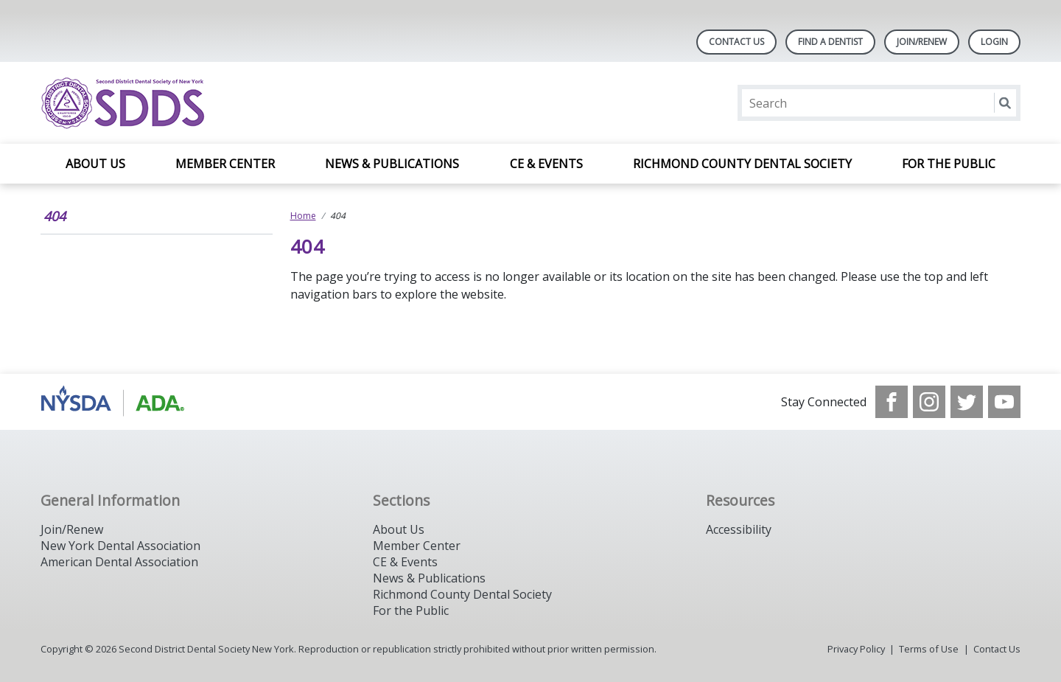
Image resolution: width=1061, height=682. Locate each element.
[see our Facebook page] (891, 402)
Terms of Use (929, 648)
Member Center (225, 164)
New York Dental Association (120, 545)
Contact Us (736, 41)
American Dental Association (119, 562)
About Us (95, 164)
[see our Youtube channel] (1004, 402)
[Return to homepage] (231, 103)
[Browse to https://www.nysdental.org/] (115, 402)
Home (303, 215)
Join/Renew (922, 41)
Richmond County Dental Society (742, 164)
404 (54, 216)
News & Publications (392, 164)
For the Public (948, 164)
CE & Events (546, 164)
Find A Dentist (830, 41)
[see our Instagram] (929, 402)
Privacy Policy (856, 648)
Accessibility (738, 529)
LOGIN (994, 41)
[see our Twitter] (966, 402)
